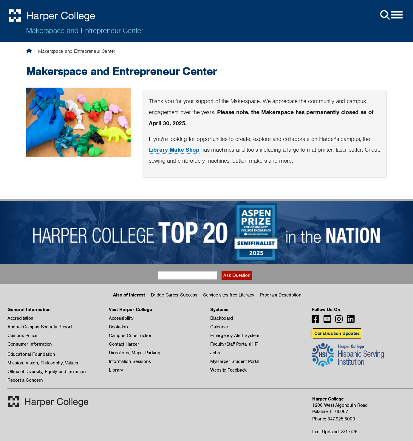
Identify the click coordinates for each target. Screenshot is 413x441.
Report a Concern (25, 380)
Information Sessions (130, 361)
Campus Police (22, 335)
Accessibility (121, 318)
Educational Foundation (31, 354)
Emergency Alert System (234, 335)
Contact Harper (124, 344)
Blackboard (221, 318)
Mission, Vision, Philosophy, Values (42, 363)
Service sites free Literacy (228, 295)
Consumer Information (29, 344)
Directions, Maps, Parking (134, 353)
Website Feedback (228, 370)
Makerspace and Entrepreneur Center (84, 30)
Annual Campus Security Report (39, 327)
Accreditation (20, 318)
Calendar (219, 327)
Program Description (280, 295)
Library (116, 370)
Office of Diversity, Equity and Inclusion (46, 372)
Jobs (215, 353)
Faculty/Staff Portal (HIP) (234, 344)
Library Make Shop (174, 149)
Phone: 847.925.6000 (333, 419)
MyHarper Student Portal (234, 361)
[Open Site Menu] (391, 15)
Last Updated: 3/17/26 (335, 432)
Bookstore (119, 327)
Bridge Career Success (174, 295)
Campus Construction (130, 335)
